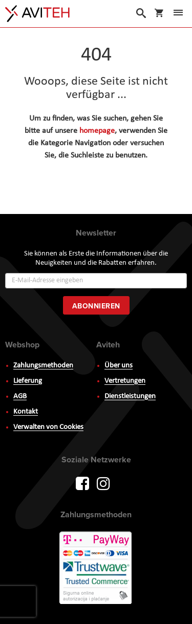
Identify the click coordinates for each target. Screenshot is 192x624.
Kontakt (25, 412)
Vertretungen (124, 381)
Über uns (118, 365)
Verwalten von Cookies (48, 427)
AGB (20, 396)
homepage (97, 131)
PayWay (96, 568)
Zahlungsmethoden (43, 365)
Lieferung (27, 381)
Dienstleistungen (130, 396)
